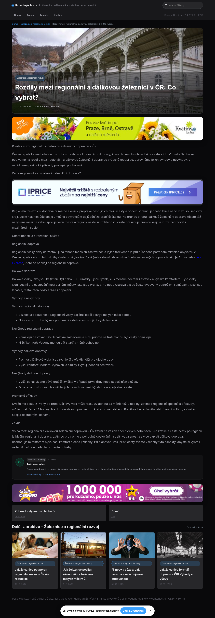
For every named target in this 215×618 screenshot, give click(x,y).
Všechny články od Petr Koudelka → (43, 474)
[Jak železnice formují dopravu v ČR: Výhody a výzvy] (180, 560)
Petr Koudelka (36, 464)
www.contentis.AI (155, 598)
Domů (17, 15)
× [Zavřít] (150, 610)
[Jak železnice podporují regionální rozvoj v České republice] (35, 560)
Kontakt (58, 15)
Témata (44, 15)
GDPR (171, 598)
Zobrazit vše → (195, 527)
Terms (181, 598)
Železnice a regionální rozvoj (35, 24)
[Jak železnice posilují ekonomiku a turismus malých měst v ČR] (83, 560)
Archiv (30, 15)
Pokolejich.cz (26, 5)
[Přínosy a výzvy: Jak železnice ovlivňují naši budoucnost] (132, 560)
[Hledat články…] (185, 5)
